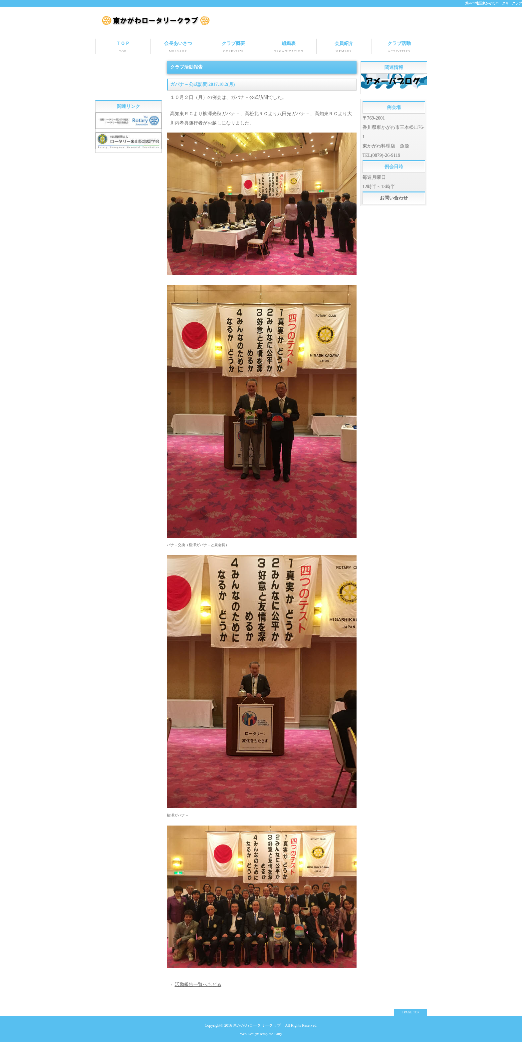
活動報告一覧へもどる (198, 984)
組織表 (288, 47)
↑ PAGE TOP (410, 1012)
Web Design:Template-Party (261, 1033)
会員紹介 (344, 47)
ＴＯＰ (123, 47)
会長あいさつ (178, 47)
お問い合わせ (394, 197)
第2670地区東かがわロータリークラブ (493, 3)
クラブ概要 (233, 47)
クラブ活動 (399, 47)
